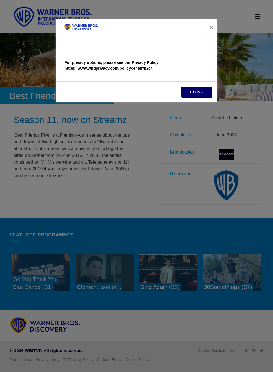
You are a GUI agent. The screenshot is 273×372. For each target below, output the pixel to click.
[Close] (211, 27)
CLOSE (196, 92)
